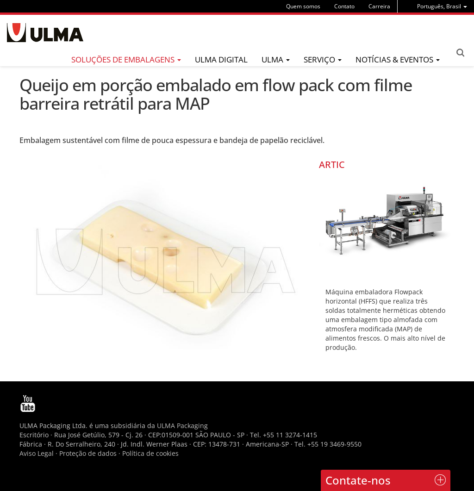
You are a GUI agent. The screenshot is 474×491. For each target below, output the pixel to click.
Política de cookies (150, 453)
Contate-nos (358, 480)
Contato (344, 6)
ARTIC (332, 164)
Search (460, 53)
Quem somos (303, 6)
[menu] (442, 6)
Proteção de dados (88, 453)
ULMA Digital (221, 59)
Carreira (379, 6)
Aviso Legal (36, 453)
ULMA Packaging (182, 425)
